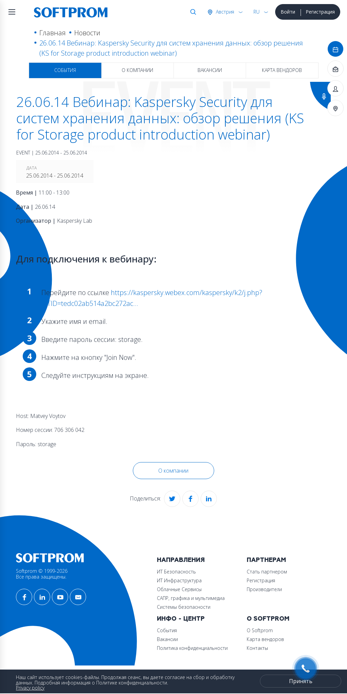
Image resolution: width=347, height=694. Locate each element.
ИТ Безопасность (176, 571)
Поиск (191, 11)
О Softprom (268, 619)
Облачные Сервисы (179, 589)
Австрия (224, 11)
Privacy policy (30, 687)
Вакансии (210, 70)
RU (256, 11)
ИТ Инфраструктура (179, 580)
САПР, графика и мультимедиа (191, 598)
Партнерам (266, 560)
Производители (264, 589)
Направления (181, 560)
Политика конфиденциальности (192, 648)
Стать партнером (267, 571)
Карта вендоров (282, 70)
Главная (52, 32)
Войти (288, 11)
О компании (137, 70)
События (65, 70)
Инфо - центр (181, 619)
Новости (87, 32)
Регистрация (320, 11)
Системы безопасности (183, 607)
